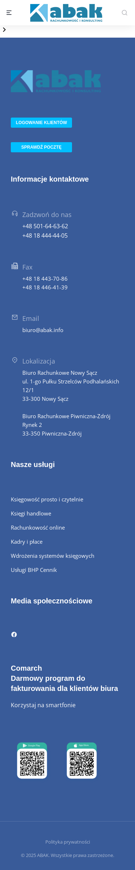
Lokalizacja (38, 361)
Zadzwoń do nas (47, 214)
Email (30, 318)
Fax (27, 267)
